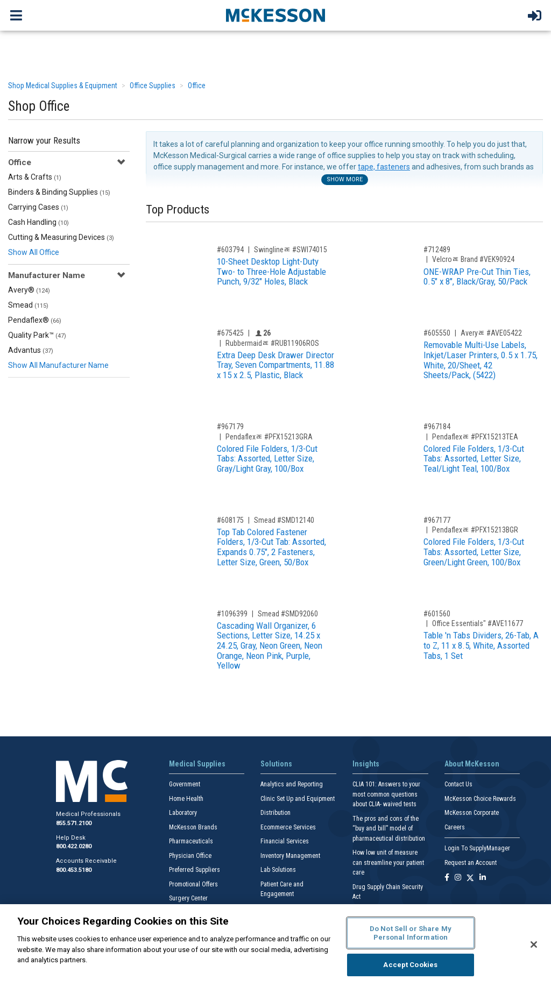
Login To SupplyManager (477, 848)
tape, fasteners (384, 166)
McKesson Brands (193, 827)
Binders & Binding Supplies (59, 192)
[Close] (534, 944)
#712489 (436, 249)
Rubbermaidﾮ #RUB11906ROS (272, 343)
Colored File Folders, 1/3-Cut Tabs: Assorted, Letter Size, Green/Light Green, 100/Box (473, 551)
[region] (275, 945)
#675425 (230, 333)
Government (184, 784)
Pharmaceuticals (191, 841)
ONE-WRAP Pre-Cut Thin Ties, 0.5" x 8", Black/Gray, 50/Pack (477, 276)
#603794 (230, 249)
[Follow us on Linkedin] (482, 878)
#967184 (436, 426)
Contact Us (458, 784)
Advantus (30, 350)
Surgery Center (188, 898)
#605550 (436, 333)
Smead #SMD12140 (284, 520)
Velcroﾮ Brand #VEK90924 (473, 259)
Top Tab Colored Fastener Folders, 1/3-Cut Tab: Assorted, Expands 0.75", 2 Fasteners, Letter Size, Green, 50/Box (271, 547)
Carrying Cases (38, 207)
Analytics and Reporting (291, 784)
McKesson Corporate (471, 812)
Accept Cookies (410, 965)
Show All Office (33, 252)
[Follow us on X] (470, 878)
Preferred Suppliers (194, 870)
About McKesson (471, 763)
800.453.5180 (73, 870)
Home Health (186, 799)
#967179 (230, 426)
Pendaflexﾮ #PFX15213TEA (475, 436)
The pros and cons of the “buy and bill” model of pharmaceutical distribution (388, 828)
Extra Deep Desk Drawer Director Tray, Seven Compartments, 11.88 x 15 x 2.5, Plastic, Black (275, 365)
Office (197, 85)
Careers (454, 827)
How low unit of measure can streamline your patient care (388, 862)
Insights (365, 763)
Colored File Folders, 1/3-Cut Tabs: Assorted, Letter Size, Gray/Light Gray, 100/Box (267, 458)
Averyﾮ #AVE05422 (491, 333)
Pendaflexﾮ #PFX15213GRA (269, 436)
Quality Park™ (37, 335)
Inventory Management (290, 856)
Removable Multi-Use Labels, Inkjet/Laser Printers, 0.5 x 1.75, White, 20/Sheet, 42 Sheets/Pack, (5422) (480, 359)
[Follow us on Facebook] (446, 878)
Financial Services (284, 841)
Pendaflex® (34, 320)
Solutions (276, 763)
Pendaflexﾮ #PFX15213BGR (475, 530)
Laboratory (183, 812)
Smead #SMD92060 (288, 613)
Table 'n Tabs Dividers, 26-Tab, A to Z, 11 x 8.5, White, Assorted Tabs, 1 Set (481, 645)
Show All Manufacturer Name (58, 365)
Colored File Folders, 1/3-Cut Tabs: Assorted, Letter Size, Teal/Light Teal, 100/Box (473, 458)
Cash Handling (38, 222)
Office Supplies (152, 85)
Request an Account (470, 863)
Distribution (275, 812)
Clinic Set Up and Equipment (297, 799)
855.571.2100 (73, 823)
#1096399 (232, 613)
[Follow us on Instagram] (458, 878)
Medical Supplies (197, 763)
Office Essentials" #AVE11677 (477, 623)
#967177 (436, 520)
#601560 (436, 613)
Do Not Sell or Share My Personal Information (410, 933)
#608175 (230, 520)
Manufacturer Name (46, 275)
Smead (28, 305)
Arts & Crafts (34, 177)
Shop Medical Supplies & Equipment (62, 85)
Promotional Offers (193, 884)
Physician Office (190, 856)
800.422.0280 (73, 846)
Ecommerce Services (288, 827)
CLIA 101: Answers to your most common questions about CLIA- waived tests (386, 794)
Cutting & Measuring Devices (61, 237)
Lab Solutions (278, 870)
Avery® (29, 290)
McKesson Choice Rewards (480, 799)
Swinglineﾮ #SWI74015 (290, 249)
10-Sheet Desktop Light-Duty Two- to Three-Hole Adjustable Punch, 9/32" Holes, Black (271, 271)
